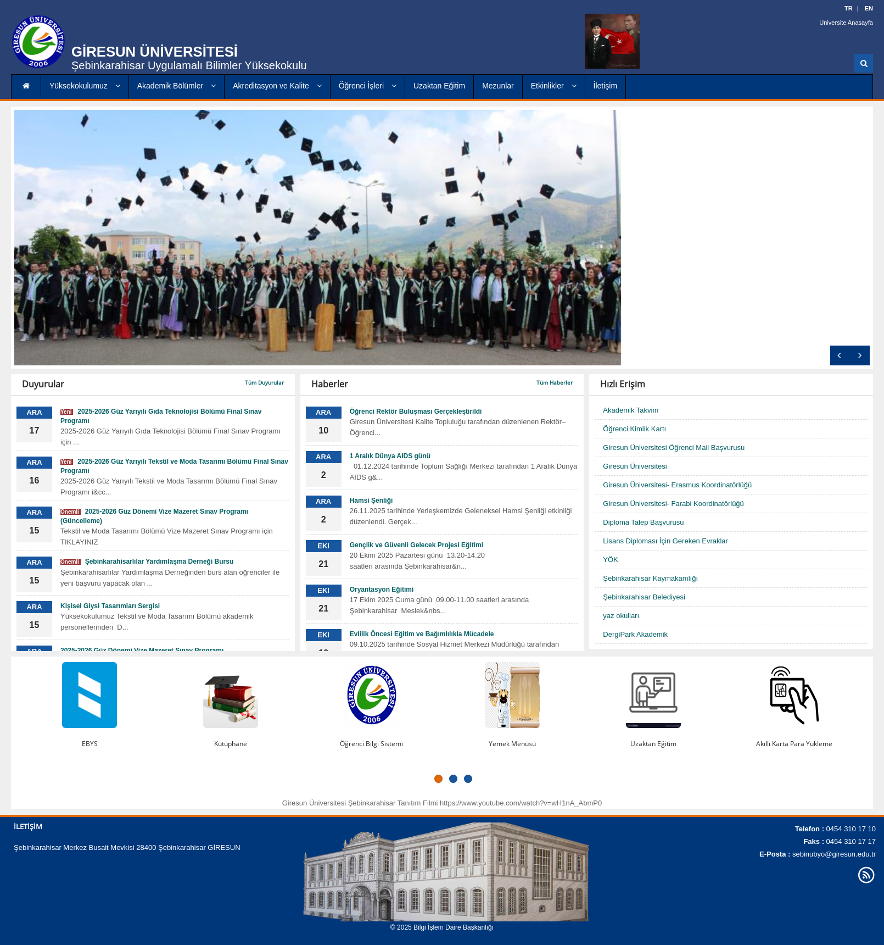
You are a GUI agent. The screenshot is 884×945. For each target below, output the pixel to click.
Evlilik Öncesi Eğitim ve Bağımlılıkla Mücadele (422, 634)
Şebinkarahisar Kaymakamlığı (650, 578)
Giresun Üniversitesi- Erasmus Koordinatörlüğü (677, 485)
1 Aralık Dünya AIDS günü (390, 456)
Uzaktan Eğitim (439, 85)
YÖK (610, 559)
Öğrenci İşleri (367, 85)
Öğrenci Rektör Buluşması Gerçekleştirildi (416, 411)
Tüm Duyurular (264, 382)
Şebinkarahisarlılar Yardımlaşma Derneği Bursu (146, 561)
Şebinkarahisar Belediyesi (644, 597)
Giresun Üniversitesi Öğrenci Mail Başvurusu (674, 447)
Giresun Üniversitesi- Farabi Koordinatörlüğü (673, 503)
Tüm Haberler (554, 382)
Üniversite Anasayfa (846, 22)
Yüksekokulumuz (84, 85)
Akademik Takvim (630, 410)
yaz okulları (621, 616)
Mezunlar (498, 85)
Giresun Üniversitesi (635, 466)
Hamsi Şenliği (371, 500)
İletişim (606, 85)
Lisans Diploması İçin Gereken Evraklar (665, 541)
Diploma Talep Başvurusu (643, 522)
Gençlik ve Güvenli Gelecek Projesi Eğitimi (416, 545)
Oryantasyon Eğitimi (382, 589)
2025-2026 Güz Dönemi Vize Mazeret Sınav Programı (141, 650)
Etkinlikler (554, 85)
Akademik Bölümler (176, 85)
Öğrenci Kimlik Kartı (634, 429)
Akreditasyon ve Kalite (277, 85)
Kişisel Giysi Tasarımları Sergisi (110, 606)
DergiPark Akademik (635, 634)
